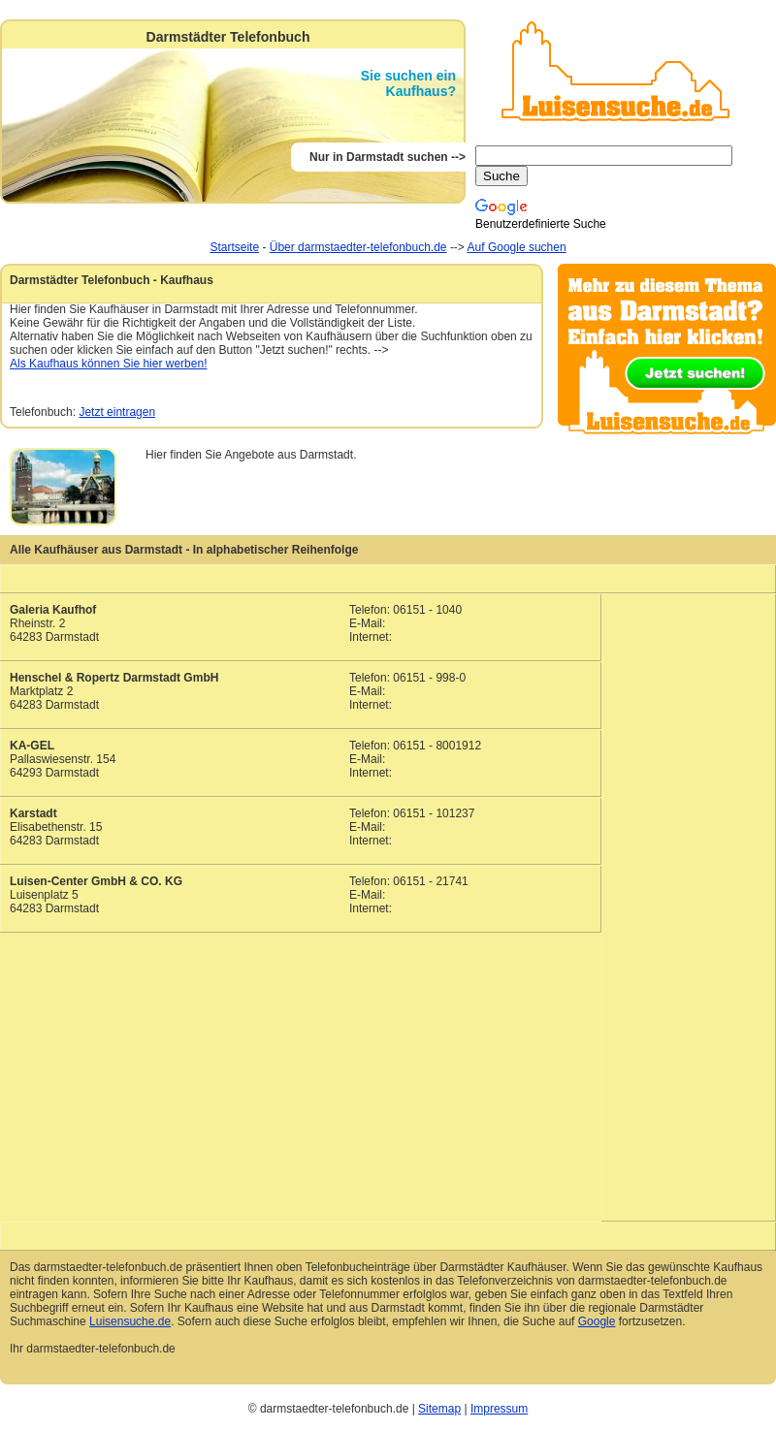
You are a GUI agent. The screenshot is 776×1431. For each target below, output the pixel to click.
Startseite (234, 247)
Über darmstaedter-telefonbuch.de (358, 247)
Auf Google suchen (517, 247)
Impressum (499, 1408)
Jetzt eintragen (117, 412)
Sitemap (439, 1408)
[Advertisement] (688, 898)
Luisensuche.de (130, 1321)
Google (597, 1321)
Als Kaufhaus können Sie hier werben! (108, 363)
